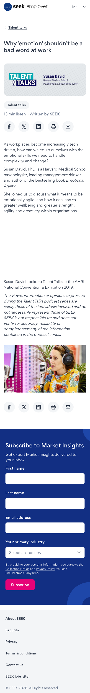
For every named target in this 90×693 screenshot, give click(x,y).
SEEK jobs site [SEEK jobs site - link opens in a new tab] (16, 676)
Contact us (14, 665)
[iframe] (45, 245)
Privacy (11, 641)
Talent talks (17, 27)
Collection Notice (17, 569)
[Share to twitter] (24, 126)
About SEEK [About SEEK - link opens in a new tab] (15, 618)
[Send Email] (68, 126)
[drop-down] (45, 552)
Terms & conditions (21, 653)
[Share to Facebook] (9, 126)
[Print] (53, 126)
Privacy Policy (45, 569)
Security (12, 630)
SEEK (55, 114)
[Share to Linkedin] (38, 126)
